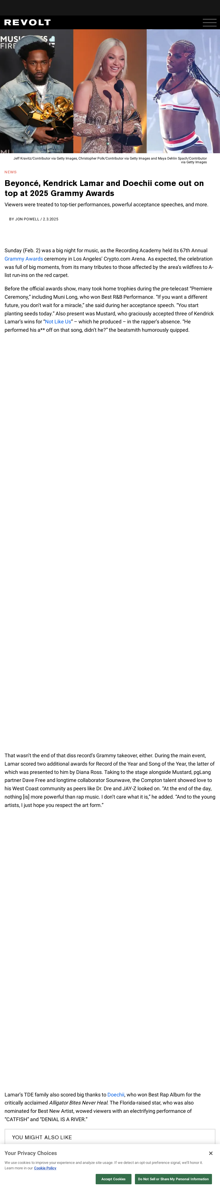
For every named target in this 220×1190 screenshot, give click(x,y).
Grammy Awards (24, 259)
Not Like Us (58, 322)
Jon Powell (27, 219)
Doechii (115, 1095)
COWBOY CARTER (153, 1141)
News (11, 172)
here (106, 1179)
